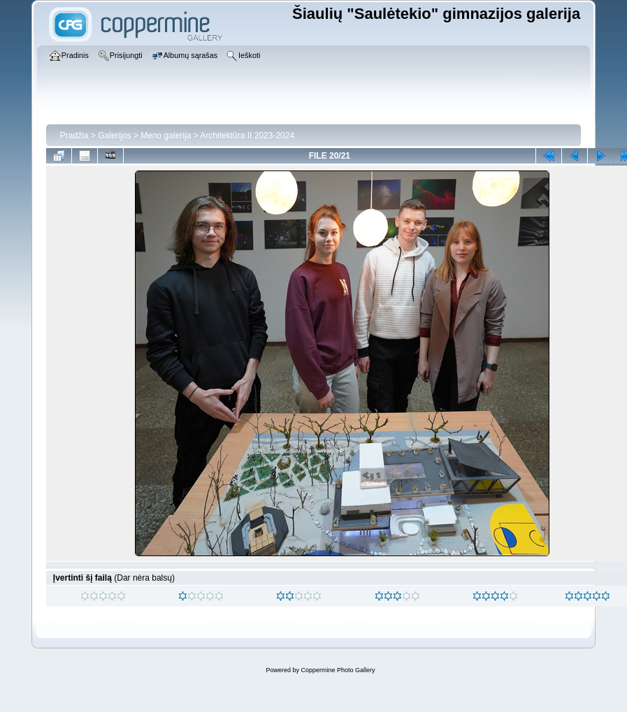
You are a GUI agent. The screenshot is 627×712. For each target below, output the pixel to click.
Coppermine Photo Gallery (338, 670)
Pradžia (74, 135)
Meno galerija (165, 135)
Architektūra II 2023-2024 (247, 135)
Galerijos (114, 135)
